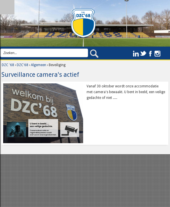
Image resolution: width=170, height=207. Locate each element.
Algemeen (38, 65)
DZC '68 (8, 65)
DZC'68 (22, 65)
